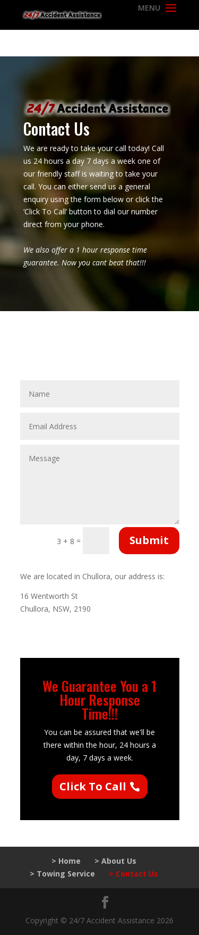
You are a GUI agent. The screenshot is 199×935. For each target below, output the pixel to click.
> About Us (115, 861)
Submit (149, 540)
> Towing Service (62, 874)
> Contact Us (133, 874)
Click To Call (92, 786)
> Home (66, 861)
